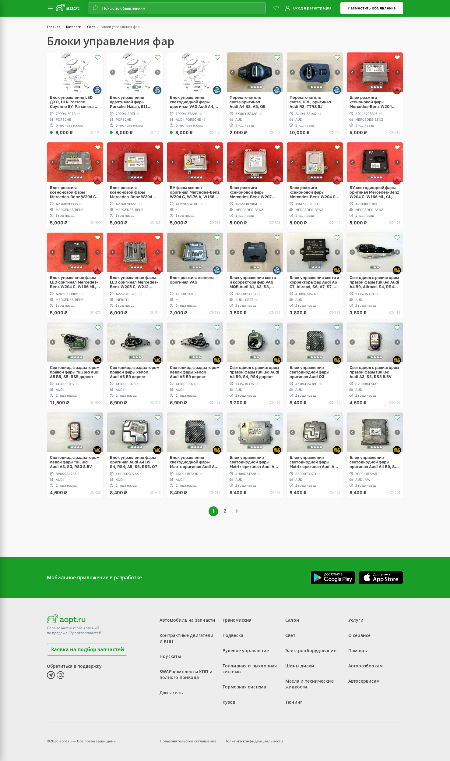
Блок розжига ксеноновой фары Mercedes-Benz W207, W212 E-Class (251, 192)
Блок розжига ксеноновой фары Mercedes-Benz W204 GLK (371, 102)
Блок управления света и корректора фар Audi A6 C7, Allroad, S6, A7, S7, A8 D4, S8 (314, 282)
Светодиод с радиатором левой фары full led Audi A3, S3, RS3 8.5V (74, 462)
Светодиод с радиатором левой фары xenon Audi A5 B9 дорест (194, 372)
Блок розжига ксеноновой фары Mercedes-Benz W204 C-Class (73, 192)
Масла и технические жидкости (309, 684)
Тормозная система (244, 687)
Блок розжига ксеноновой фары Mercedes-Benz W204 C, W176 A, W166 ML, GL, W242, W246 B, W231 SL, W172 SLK (314, 192)
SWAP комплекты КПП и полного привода (186, 674)
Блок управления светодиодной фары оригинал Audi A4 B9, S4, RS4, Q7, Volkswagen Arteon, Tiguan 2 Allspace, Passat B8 (375, 462)
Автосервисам (364, 681)
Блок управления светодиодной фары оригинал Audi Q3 (309, 372)
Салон (292, 620)
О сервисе (359, 635)
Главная (53, 27)
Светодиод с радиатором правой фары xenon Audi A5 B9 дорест (134, 372)
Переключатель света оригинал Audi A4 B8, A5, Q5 (247, 102)
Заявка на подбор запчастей (87, 649)
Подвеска (233, 635)
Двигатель (171, 692)
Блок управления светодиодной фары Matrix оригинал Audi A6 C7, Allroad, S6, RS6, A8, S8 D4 (253, 462)
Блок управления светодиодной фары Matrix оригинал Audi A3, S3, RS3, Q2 (314, 462)
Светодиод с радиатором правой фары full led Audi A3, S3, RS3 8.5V (374, 372)
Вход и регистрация (312, 8)
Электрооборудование (310, 650)
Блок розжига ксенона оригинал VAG (192, 279)
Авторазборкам (365, 666)
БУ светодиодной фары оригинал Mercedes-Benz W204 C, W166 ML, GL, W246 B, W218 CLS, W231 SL (374, 192)
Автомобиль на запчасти (187, 620)
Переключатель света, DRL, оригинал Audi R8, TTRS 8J (310, 102)
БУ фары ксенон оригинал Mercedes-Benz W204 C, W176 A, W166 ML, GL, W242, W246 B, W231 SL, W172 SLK (195, 192)
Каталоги (73, 27)
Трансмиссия (237, 620)
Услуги (356, 620)
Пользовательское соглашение (188, 741)
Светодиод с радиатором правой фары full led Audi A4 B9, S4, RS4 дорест (254, 372)
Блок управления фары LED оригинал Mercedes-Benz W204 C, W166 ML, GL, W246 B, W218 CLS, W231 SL (74, 282)
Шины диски (299, 666)
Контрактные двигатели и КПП (186, 638)
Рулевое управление (246, 650)
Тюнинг (293, 702)
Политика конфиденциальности (253, 741)
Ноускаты (170, 656)
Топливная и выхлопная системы (250, 668)
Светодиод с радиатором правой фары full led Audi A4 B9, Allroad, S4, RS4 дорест (374, 282)
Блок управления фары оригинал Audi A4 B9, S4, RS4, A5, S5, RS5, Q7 (133, 462)
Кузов (229, 702)
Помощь (357, 650)
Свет (91, 27)
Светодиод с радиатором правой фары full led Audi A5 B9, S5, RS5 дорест (75, 372)
